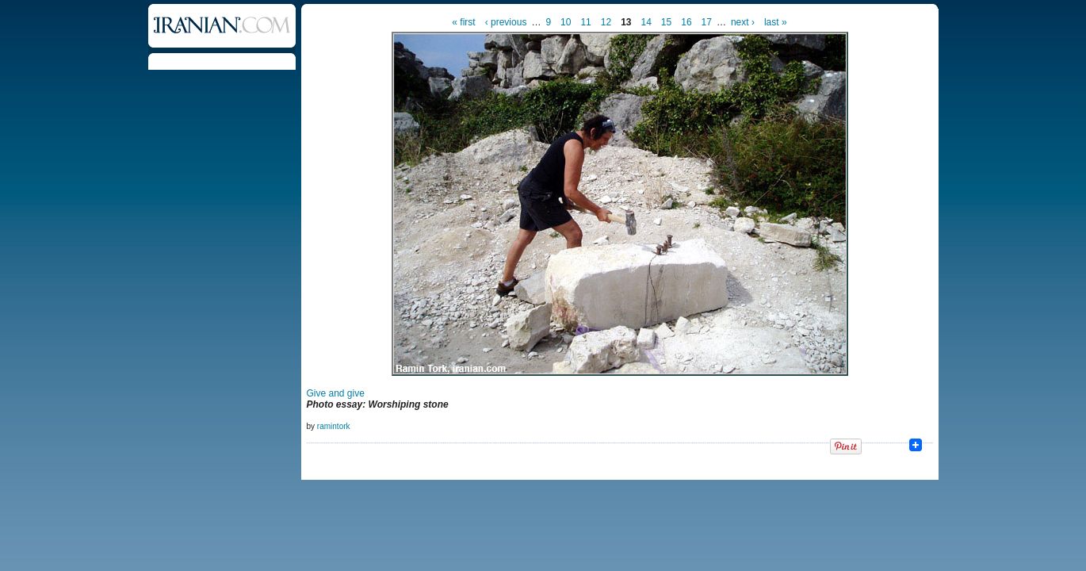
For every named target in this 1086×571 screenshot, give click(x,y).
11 (585, 22)
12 (606, 22)
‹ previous (506, 22)
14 (646, 22)
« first (463, 22)
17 (707, 22)
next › (743, 22)
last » (775, 22)
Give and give (336, 393)
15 (666, 22)
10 (565, 22)
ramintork (333, 426)
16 (686, 22)
